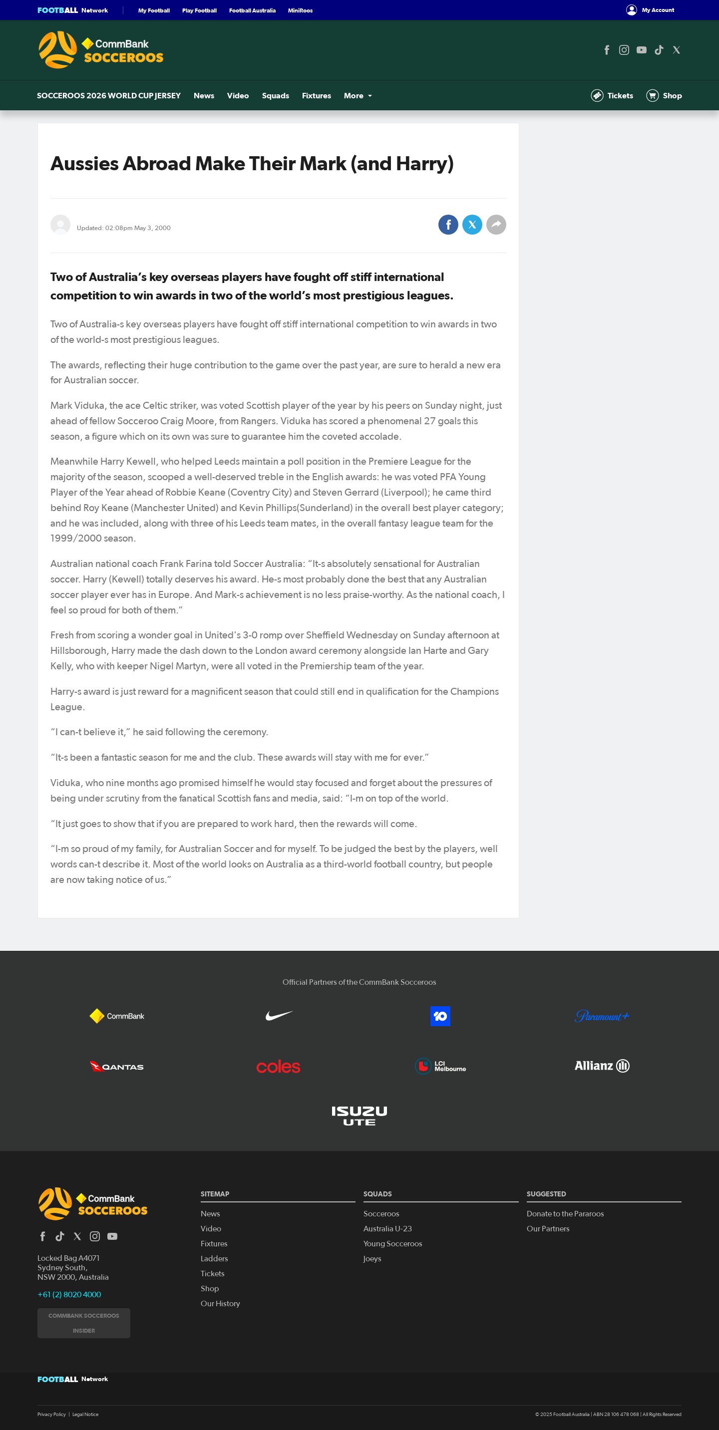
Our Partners (548, 1229)
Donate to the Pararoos (565, 1214)
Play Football (199, 10)
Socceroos (381, 1214)
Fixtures (315, 95)
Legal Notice (85, 1414)
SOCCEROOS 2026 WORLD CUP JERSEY (109, 95)
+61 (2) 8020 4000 (69, 1295)
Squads (274, 95)
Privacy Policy (51, 1414)
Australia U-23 (387, 1229)
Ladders (214, 1259)
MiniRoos (300, 10)
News (204, 95)
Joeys (372, 1259)
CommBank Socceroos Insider (83, 1323)
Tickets (612, 95)
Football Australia (252, 10)
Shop (664, 95)
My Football (154, 10)
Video (238, 95)
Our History (220, 1304)
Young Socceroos (392, 1244)
